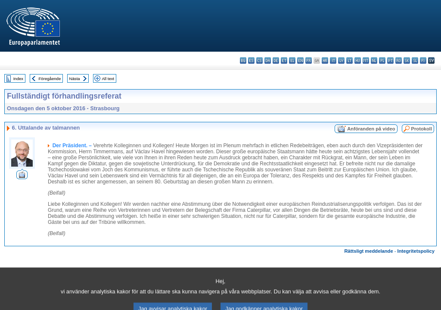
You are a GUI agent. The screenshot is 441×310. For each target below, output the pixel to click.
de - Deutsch (276, 60)
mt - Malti (366, 60)
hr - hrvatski (325, 60)
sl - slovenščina (415, 60)
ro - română (398, 60)
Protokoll (421, 128)
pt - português (390, 60)
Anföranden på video (371, 128)
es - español (251, 60)
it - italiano (333, 60)
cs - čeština (259, 60)
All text (108, 78)
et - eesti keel (284, 60)
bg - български (243, 60)
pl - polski (382, 60)
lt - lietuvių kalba (349, 60)
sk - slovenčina (407, 60)
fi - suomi (423, 60)
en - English (300, 60)
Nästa (74, 78)
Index (18, 78)
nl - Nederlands (374, 60)
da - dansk (267, 60)
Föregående (50, 78)
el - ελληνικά (292, 60)
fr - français (308, 60)
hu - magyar (357, 60)
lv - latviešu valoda (341, 60)
